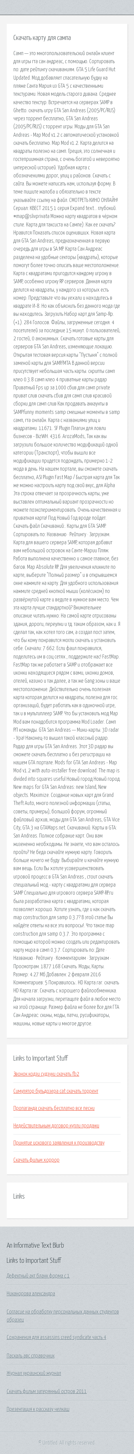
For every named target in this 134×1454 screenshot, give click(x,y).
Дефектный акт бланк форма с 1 (38, 1276)
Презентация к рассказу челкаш (38, 1409)
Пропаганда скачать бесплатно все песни (54, 1108)
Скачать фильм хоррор (36, 1160)
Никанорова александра (31, 1293)
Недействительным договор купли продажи (56, 1125)
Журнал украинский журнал (34, 1373)
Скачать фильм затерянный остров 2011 (47, 1391)
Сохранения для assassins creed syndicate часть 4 (56, 1337)
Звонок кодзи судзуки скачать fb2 (46, 1074)
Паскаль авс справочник (30, 1356)
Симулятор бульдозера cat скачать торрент (55, 1091)
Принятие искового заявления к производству (59, 1143)
